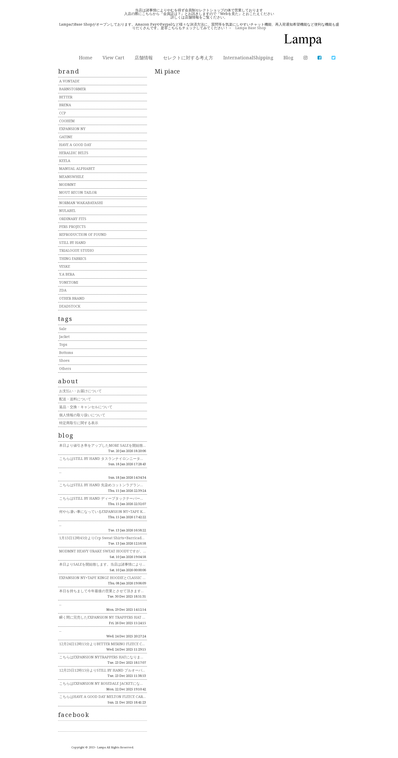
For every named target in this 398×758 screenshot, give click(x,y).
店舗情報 (144, 58)
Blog (288, 58)
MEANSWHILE (71, 176)
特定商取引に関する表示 (78, 422)
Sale (63, 328)
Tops (63, 344)
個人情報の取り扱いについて (82, 414)
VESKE (64, 266)
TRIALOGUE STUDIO (76, 250)
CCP (62, 113)
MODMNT (67, 184)
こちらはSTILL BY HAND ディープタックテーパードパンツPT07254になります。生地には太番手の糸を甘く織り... (102, 498)
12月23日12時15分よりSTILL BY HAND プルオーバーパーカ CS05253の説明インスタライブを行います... (102, 670)
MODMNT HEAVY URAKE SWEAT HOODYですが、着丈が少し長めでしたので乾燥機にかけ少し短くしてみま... (102, 551)
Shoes (64, 360)
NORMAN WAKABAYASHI (81, 202)
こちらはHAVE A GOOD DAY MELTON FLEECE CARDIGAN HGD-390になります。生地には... (102, 696)
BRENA (65, 104)
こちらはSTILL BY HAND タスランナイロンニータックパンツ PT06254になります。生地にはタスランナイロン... (102, 458)
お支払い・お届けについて (80, 390)
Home (85, 58)
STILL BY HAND (72, 242)
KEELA (64, 160)
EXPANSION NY (72, 128)
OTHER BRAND (72, 298)
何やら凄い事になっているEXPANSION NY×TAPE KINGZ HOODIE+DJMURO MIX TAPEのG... (102, 511)
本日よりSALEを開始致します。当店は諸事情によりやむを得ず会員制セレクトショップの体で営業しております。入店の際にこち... (102, 564)
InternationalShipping (248, 58)
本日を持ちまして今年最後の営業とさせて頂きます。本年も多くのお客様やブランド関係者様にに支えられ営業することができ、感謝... (102, 590)
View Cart (113, 58)
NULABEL (67, 210)
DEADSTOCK (69, 306)
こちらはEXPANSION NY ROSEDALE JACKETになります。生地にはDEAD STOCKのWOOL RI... (102, 683)
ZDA (63, 290)
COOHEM (67, 120)
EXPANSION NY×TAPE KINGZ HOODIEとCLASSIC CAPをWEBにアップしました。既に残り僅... (102, 577)
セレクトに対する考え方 (188, 58)
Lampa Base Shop (250, 27)
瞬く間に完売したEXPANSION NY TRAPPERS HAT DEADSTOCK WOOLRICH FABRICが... (102, 617)
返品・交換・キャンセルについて (85, 406)
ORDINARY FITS (72, 218)
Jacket (64, 336)
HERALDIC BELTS (73, 152)
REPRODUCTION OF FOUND (82, 234)
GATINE (65, 136)
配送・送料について (75, 398)
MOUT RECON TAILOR (78, 192)
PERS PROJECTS (72, 226)
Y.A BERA (67, 274)
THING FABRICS (72, 258)
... (60, 471)
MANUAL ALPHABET (77, 168)
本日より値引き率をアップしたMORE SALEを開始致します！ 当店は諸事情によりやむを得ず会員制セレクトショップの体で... (102, 445)
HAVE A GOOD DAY (75, 144)
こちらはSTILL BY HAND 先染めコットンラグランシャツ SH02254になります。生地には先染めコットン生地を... (102, 484)
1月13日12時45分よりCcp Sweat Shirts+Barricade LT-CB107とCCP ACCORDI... (102, 537)
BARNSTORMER (72, 88)
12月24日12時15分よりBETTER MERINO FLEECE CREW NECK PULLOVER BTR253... (102, 643)
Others (65, 368)
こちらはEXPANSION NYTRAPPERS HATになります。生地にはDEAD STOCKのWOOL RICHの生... (102, 657)
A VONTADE (69, 81)
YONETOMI (68, 282)
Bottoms (66, 352)
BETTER (65, 97)
